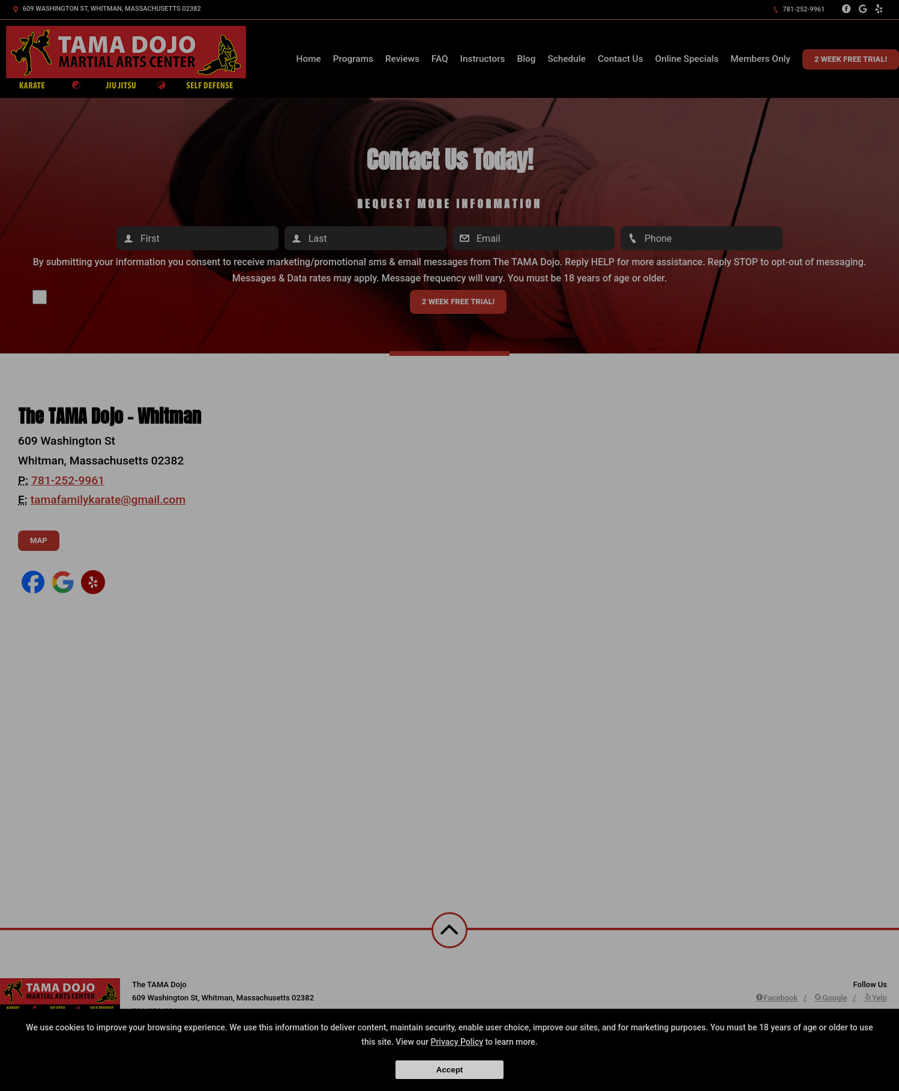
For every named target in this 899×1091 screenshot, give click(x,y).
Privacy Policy (456, 1042)
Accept (449, 1069)
